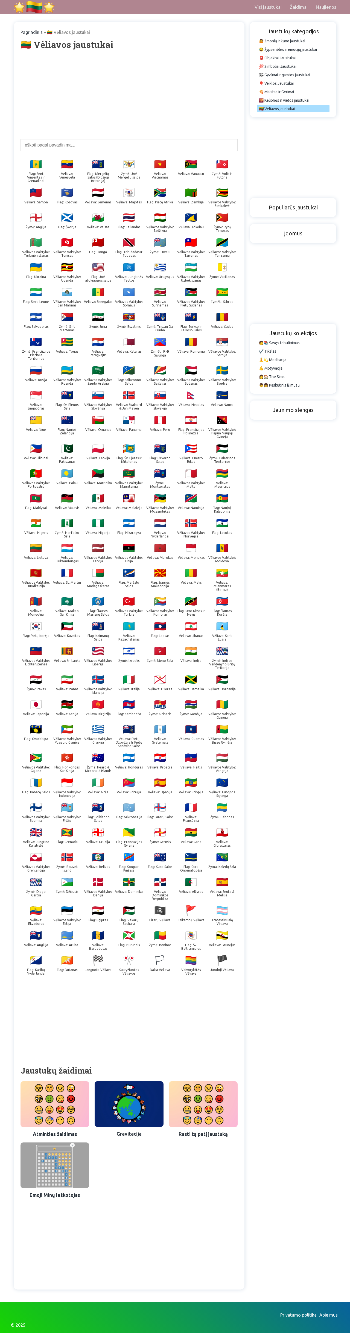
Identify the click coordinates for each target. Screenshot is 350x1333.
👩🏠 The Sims (272, 377)
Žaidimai (299, 7)
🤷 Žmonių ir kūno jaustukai (282, 41)
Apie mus (328, 1314)
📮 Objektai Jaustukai (277, 58)
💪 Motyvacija (270, 368)
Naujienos (326, 7)
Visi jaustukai (268, 7)
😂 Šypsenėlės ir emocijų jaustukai (288, 49)
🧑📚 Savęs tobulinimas (279, 343)
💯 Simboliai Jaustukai (277, 66)
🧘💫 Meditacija (272, 360)
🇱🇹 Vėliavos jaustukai (277, 109)
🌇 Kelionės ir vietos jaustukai (284, 100)
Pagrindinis (32, 32)
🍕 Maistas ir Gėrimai (276, 92)
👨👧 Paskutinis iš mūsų (279, 385)
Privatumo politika (298, 1314)
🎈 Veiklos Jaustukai (276, 83)
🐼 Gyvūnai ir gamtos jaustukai (284, 75)
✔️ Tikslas (267, 351)
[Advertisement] (129, 94)
